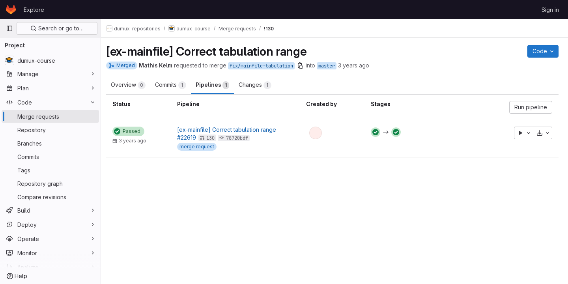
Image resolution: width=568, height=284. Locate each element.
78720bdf (241, 138)
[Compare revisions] (50, 197)
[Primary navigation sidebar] (9, 28)
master (331, 66)
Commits (175, 85)
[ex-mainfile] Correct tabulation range (230, 129)
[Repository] (50, 129)
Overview (132, 85)
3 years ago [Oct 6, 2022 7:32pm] (358, 65)
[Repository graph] (50, 183)
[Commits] (50, 156)
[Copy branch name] (304, 65)
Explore (34, 9)
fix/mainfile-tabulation (265, 66)
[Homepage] (10, 9)
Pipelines (217, 85)
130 (214, 138)
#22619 (190, 137)
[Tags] (50, 170)
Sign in (550, 9)
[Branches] (50, 143)
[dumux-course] (50, 60)
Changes (259, 85)
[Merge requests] (50, 116)
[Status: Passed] (133, 131)
